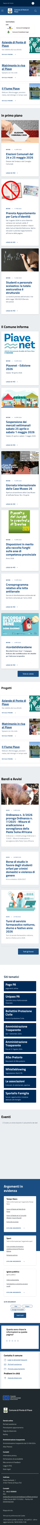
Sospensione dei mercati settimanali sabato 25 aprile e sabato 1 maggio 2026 (20, 426)
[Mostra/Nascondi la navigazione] (2, 10)
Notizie (8, 149)
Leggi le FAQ (7, 1465)
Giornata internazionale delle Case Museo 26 (21, 487)
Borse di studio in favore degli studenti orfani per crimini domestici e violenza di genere (20, 868)
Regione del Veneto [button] (8, 3)
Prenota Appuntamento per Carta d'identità (21, 215)
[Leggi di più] (12, 173)
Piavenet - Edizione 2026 (18, 367)
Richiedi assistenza (9, 1424)
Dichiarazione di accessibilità (13, 1459)
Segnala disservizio (9, 1431)
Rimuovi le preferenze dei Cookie (14, 1515)
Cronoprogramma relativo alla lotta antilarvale (17, 588)
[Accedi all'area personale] (34, 3)
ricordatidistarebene (19, 647)
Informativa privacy (10, 1455)
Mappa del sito (8, 1510)
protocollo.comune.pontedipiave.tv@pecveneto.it (20, 1496)
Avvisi (8, 810)
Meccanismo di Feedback (12, 1462)
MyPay (5, 1434)
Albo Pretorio (7, 1446)
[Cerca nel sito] (35, 11)
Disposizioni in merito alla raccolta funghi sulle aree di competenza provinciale (21, 549)
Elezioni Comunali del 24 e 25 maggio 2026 (19, 156)
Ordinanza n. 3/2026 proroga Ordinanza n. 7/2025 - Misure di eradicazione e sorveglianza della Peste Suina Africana (19, 823)
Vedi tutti (20, 1315)
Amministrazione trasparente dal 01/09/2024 (19, 1443)
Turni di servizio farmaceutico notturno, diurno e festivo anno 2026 (20, 926)
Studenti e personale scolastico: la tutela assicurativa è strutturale (19, 287)
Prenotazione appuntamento (13, 1427)
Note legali (7, 1469)
